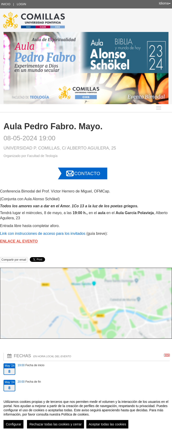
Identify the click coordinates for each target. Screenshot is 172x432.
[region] (86, 412)
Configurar (13, 424)
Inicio (5, 4)
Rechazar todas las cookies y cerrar (55, 424)
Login (21, 4)
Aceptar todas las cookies (107, 424)
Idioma (165, 3)
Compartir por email (13, 259)
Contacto (87, 173)
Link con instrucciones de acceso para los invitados (42, 234)
